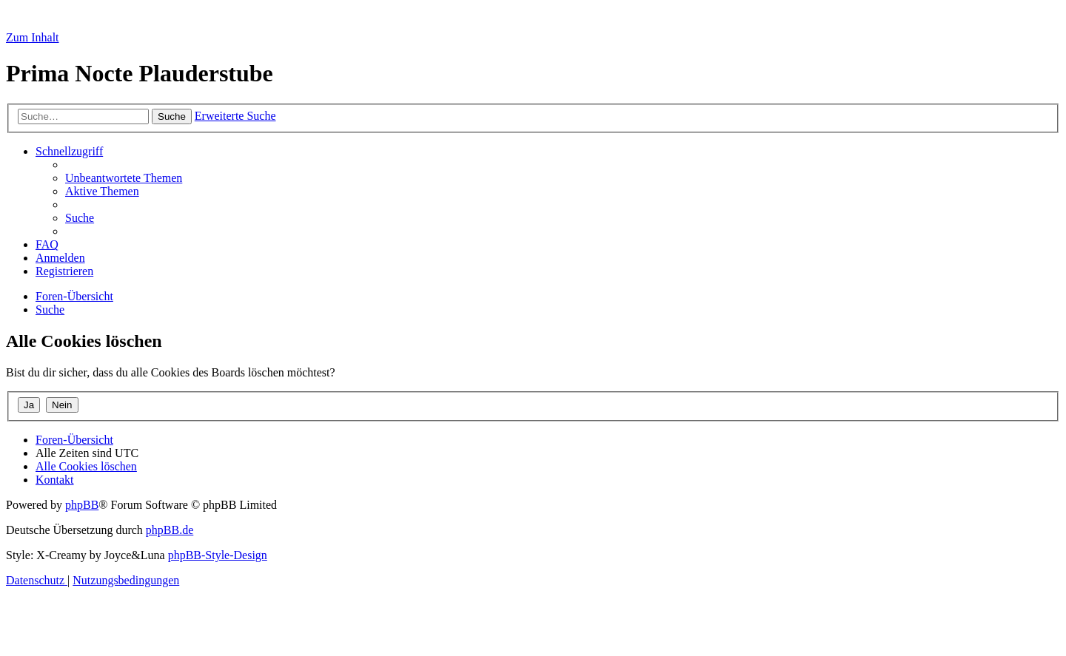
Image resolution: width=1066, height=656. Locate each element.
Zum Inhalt (32, 37)
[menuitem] (123, 178)
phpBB (81, 504)
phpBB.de (169, 530)
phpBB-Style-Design (217, 555)
